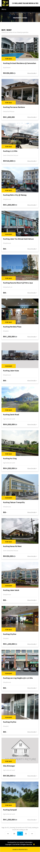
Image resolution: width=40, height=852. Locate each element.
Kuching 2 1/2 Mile (10, 151)
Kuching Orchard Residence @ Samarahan (19, 63)
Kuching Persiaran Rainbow (14, 107)
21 (26, 834)
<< (8, 834)
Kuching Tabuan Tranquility (14, 502)
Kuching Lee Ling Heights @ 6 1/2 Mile (18, 678)
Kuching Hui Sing (10, 458)
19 (14, 834)
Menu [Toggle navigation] (4, 9)
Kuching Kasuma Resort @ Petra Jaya (18, 283)
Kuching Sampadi (10, 810)
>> (32, 834)
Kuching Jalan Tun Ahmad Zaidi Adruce (18, 239)
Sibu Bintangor (9, 766)
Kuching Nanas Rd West (12, 546)
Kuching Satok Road (11, 415)
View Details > (32, 73)
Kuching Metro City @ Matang (14, 195)
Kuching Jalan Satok (11, 590)
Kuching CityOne (9, 634)
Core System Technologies (24, 842)
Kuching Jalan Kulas (11, 371)
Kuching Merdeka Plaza (12, 327)
